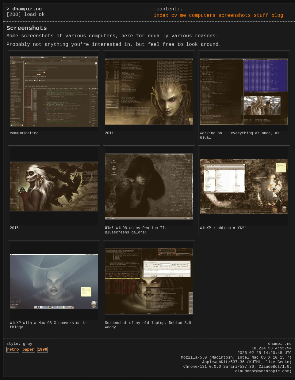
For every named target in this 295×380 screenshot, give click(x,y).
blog (277, 15)
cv (174, 15)
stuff (261, 15)
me (183, 15)
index (161, 15)
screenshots (234, 15)
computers (202, 15)
